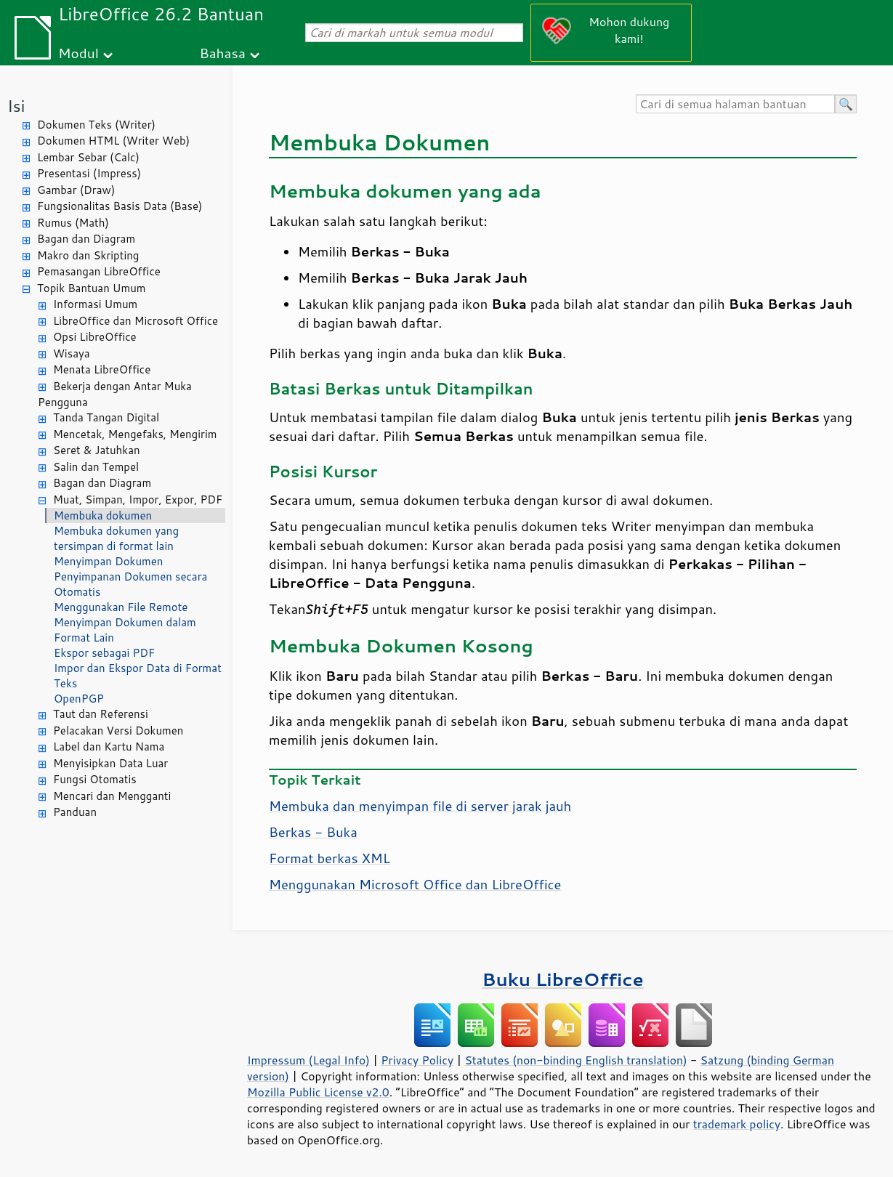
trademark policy (736, 1124)
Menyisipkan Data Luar (110, 763)
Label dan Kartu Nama (108, 746)
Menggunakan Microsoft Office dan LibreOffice (415, 884)
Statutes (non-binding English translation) (575, 1060)
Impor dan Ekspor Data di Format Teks (138, 675)
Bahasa (222, 52)
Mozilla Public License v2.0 (318, 1092)
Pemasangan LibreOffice (99, 271)
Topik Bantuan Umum (91, 288)
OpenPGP (79, 698)
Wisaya (71, 353)
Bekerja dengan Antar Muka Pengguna (115, 394)
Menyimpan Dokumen (108, 561)
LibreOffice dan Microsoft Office (135, 320)
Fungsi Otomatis (95, 779)
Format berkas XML (329, 858)
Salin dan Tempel (96, 466)
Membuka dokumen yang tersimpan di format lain (116, 538)
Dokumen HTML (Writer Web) (113, 140)
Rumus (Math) (73, 222)
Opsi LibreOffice (95, 336)
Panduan (75, 812)
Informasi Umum (95, 304)
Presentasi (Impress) (89, 173)
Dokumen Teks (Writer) (96, 124)
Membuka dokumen (103, 515)
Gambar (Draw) (76, 190)
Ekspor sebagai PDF (104, 652)
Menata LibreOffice (101, 369)
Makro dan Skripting (88, 255)
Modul (78, 52)
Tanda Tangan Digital (106, 417)
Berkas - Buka (313, 831)
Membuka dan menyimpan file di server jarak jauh (420, 805)
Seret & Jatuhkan (96, 450)
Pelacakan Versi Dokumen (118, 730)
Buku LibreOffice (563, 979)
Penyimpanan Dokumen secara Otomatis (130, 584)
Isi (16, 105)
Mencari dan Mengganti (112, 796)
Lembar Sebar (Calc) (88, 157)
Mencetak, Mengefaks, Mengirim (135, 434)
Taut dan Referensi (100, 713)
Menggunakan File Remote (120, 607)
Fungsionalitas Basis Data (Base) (120, 206)
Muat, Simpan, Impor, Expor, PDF (137, 499)
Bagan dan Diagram (86, 238)
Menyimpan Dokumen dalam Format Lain (125, 630)
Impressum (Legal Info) (308, 1060)
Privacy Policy (417, 1060)
